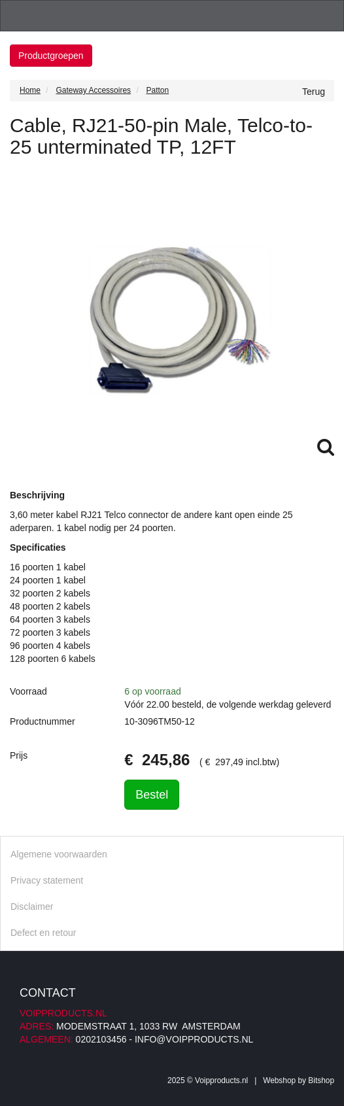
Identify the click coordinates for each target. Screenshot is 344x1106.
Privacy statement (46, 880)
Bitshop (321, 1080)
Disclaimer (31, 906)
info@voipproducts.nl (194, 1039)
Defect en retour (43, 932)
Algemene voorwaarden (58, 854)
